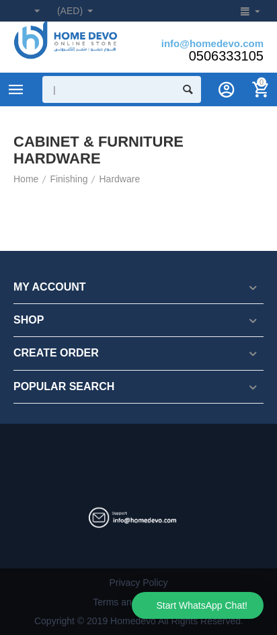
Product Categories (16, 89)
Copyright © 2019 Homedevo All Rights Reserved (137, 620)
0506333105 (226, 55)
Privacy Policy (138, 582)
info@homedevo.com (212, 43)
